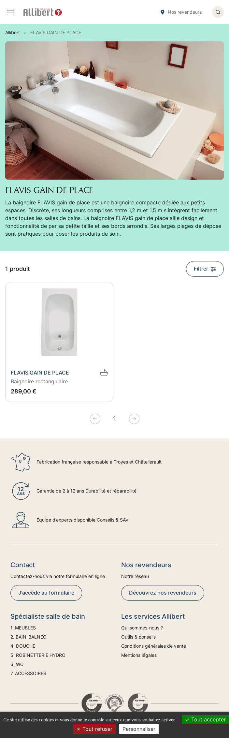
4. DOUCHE (22, 646)
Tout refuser (94, 729)
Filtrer (205, 268)
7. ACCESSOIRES (28, 673)
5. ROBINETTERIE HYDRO (37, 655)
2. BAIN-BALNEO (28, 637)
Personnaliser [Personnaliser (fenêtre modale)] (138, 729)
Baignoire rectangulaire (39, 381)
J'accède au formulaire (46, 592)
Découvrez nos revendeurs (162, 592)
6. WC (16, 664)
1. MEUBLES (23, 627)
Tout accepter (205, 719)
